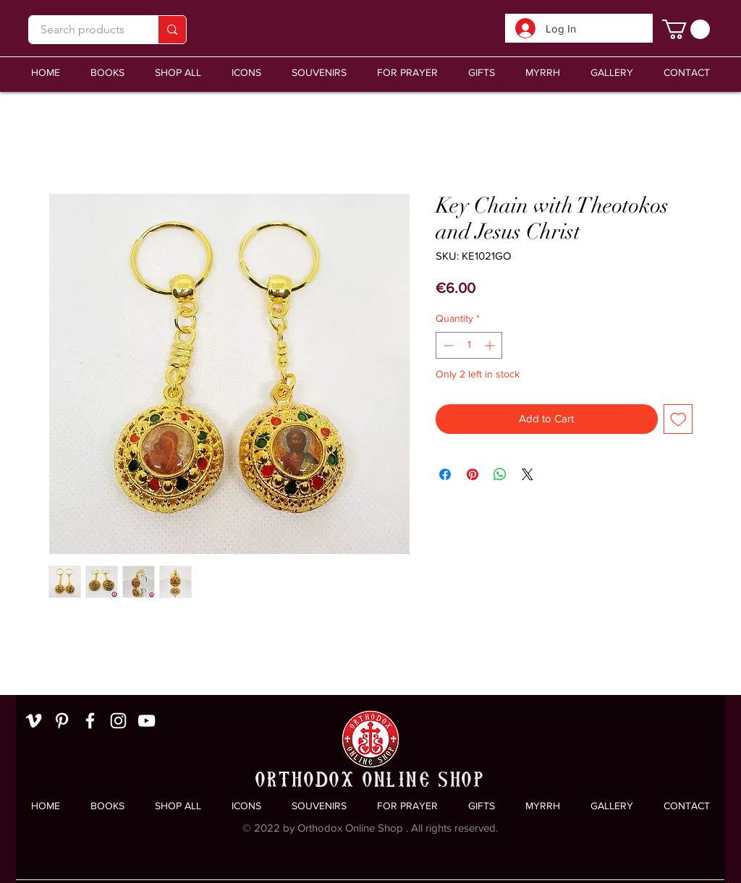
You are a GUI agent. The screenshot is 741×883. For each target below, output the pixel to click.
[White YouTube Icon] (146, 720)
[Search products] (82, 29)
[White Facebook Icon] (90, 720)
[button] (319, 72)
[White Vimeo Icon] (33, 720)
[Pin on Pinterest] (472, 474)
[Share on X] (527, 474)
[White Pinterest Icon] (61, 720)
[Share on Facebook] (445, 474)
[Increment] (491, 345)
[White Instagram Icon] (118, 720)
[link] (686, 29)
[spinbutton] (469, 345)
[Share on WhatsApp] (500, 474)
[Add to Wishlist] (678, 419)
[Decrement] (447, 345)
